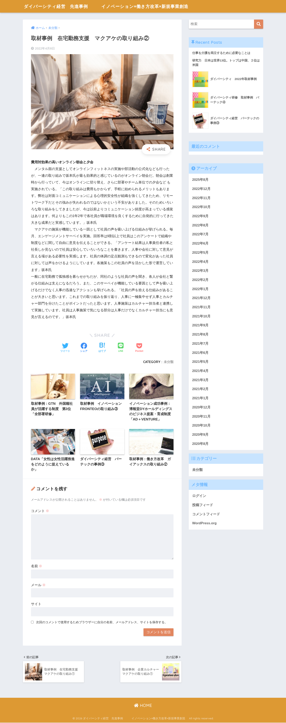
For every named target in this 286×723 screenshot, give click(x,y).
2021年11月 (201, 307)
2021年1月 (200, 398)
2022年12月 (201, 189)
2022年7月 (200, 234)
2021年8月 (200, 334)
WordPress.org (204, 523)
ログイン (199, 496)
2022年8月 (200, 225)
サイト (36, 604)
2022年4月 (200, 262)
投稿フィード (202, 505)
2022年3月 (200, 271)
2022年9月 (200, 216)
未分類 (168, 362)
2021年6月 (200, 353)
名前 (36, 566)
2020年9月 (200, 435)
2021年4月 (200, 371)
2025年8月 (200, 180)
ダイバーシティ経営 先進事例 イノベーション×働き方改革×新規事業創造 (116, 6)
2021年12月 (201, 298)
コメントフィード (206, 514)
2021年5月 (200, 362)
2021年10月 (201, 316)
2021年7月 (200, 344)
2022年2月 (200, 280)
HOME (143, 705)
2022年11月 (201, 198)
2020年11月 (201, 416)
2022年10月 (201, 207)
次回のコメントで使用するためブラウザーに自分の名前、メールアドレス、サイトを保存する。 (102, 622)
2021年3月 (200, 380)
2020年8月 (200, 444)
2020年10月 (201, 425)
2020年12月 (201, 407)
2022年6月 (200, 243)
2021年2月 (200, 389)
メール (38, 585)
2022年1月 (200, 289)
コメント (40, 511)
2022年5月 (200, 253)
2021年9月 (200, 325)
